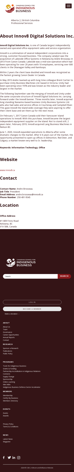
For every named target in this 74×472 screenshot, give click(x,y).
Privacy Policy (8, 424)
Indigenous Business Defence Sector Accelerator (21, 387)
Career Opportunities (11, 335)
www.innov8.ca (7, 170)
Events (5, 413)
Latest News (8, 439)
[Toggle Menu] (68, 6)
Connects (6, 374)
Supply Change (8, 376)
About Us (6, 327)
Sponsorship (7, 379)
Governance (7, 332)
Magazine (6, 441)
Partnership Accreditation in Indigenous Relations (21, 371)
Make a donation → (12, 314)
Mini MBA (6, 384)
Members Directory (10, 401)
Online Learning (9, 382)
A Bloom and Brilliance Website (42, 468)
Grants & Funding (9, 369)
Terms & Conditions (10, 426)
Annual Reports (9, 337)
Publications (7, 351)
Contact (6, 340)
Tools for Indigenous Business (14, 366)
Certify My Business (10, 398)
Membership (8, 395)
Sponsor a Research (10, 348)
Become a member (32, 309)
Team (5, 329)
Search (64, 276)
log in (32, 302)
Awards (6, 416)
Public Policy (7, 353)
